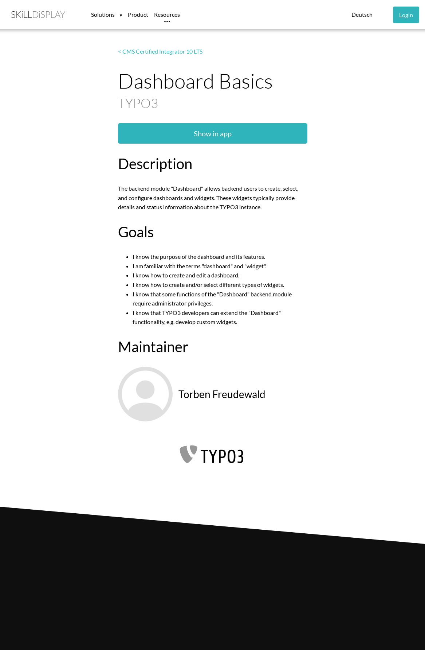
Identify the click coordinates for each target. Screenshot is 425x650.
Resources (167, 14)
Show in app (213, 133)
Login (406, 14)
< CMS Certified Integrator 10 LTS (160, 51)
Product (138, 14)
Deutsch (362, 14)
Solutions (103, 14)
